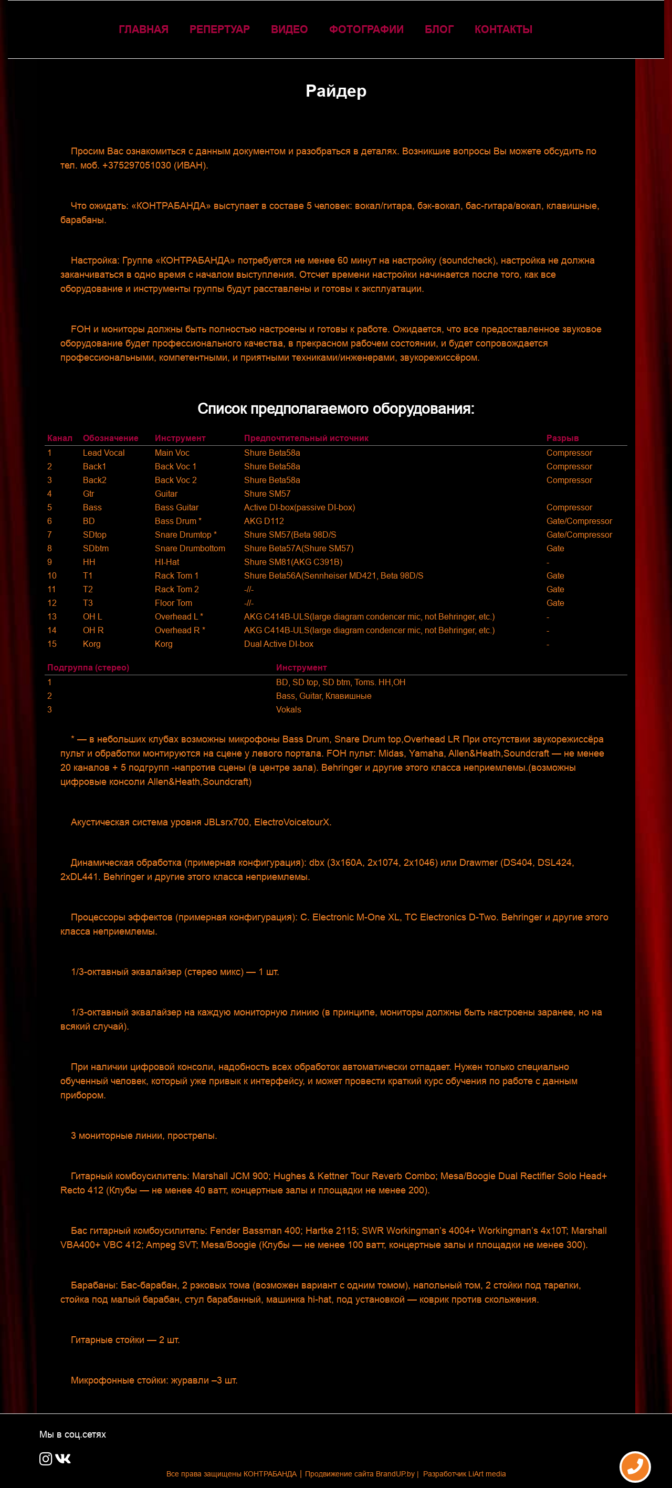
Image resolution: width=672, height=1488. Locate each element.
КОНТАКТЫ (504, 29)
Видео (289, 29)
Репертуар (220, 29)
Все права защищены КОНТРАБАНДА (231, 1474)
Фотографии (366, 29)
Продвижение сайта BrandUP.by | (363, 1474)
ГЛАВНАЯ (144, 29)
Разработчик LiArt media (464, 1474)
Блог (439, 29)
